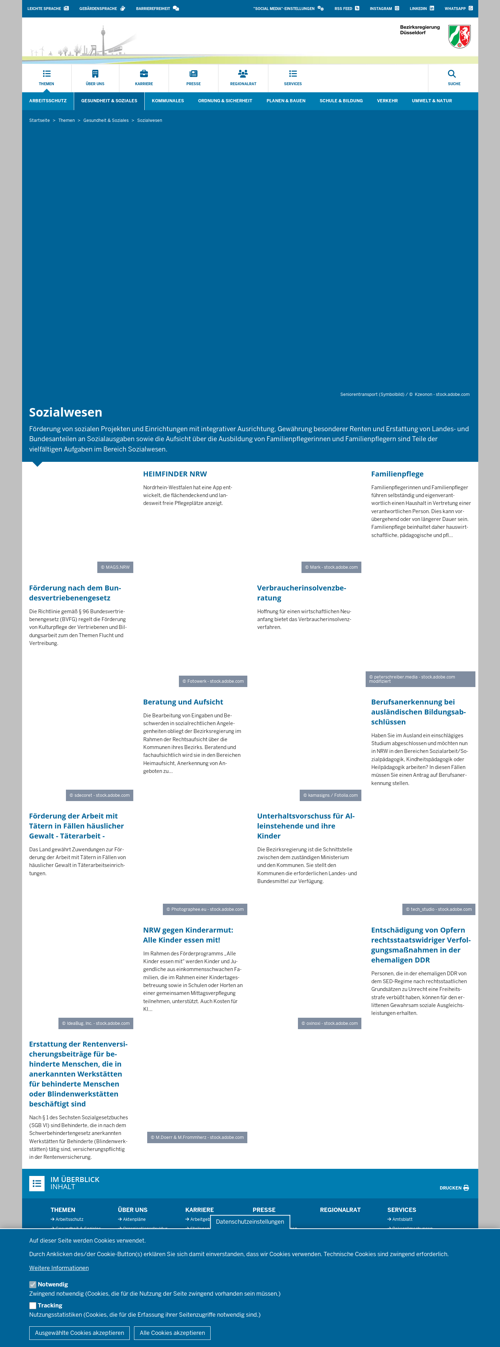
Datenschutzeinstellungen (250, 1222)
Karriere (199, 1210)
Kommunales (168, 101)
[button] (288, 8)
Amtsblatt (402, 1219)
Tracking (50, 1305)
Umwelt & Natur (432, 101)
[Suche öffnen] (454, 78)
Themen (63, 1210)
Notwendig (53, 1284)
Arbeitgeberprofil (207, 1219)
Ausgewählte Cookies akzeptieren (79, 1333)
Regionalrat (340, 1210)
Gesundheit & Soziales (109, 101)
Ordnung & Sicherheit (225, 101)
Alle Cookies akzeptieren (172, 1333)
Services (401, 1210)
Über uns (133, 1210)
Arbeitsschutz (48, 101)
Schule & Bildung (341, 101)
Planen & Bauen (286, 101)
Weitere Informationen (59, 1268)
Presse (264, 1210)
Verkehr (387, 101)
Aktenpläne (134, 1219)
